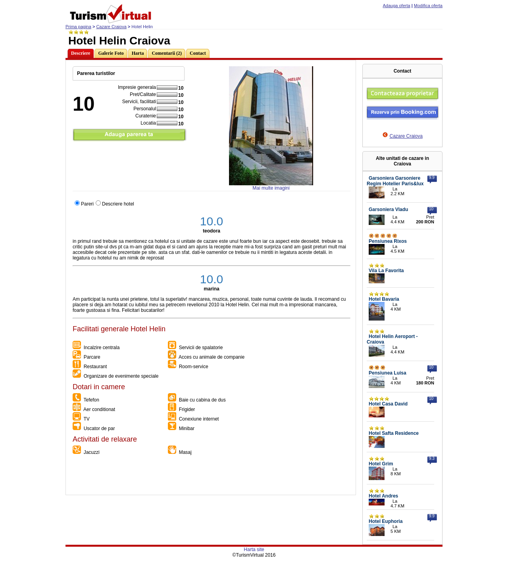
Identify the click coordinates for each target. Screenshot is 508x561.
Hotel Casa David (388, 404)
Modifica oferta (428, 5)
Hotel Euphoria (385, 521)
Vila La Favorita (386, 270)
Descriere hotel (118, 204)
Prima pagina (78, 26)
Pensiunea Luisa (387, 373)
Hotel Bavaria (384, 299)
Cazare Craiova (111, 26)
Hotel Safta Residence (394, 433)
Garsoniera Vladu (388, 209)
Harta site (254, 549)
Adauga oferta (396, 5)
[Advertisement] (210, 477)
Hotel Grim (381, 464)
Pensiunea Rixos (388, 241)
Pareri (87, 204)
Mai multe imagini (270, 188)
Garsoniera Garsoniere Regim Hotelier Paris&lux (395, 180)
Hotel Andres (383, 496)
